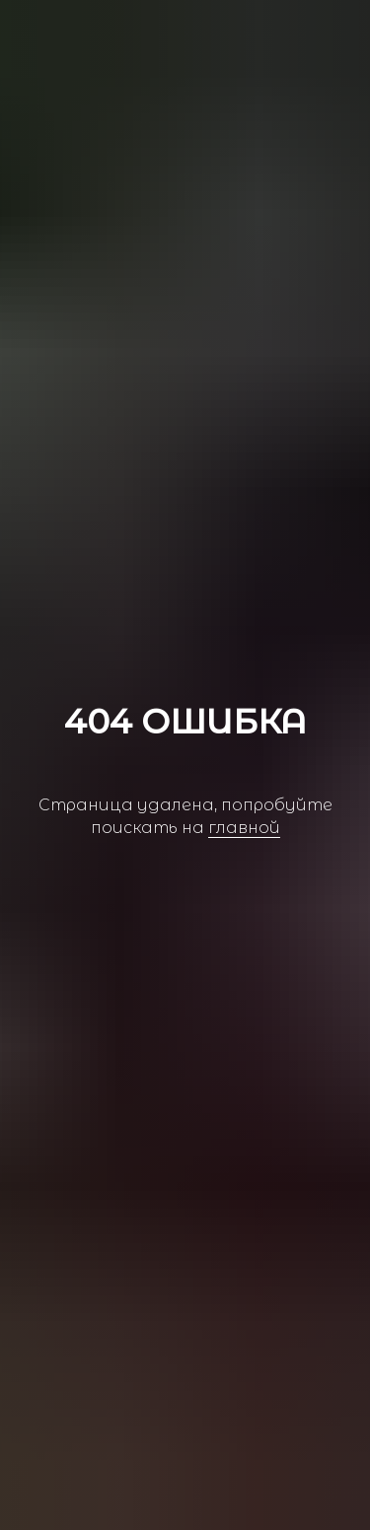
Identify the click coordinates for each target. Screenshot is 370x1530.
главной (244, 827)
